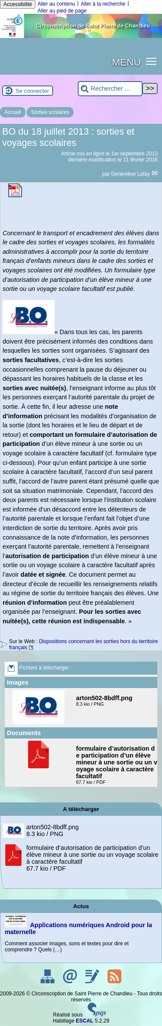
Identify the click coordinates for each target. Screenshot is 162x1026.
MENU (126, 62)
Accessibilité (17, 4)
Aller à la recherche (103, 4)
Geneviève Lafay (131, 174)
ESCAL (85, 1021)
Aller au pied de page (62, 11)
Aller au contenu (56, 4)
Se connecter (32, 91)
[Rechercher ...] (110, 88)
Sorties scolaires (50, 112)
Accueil (12, 112)
